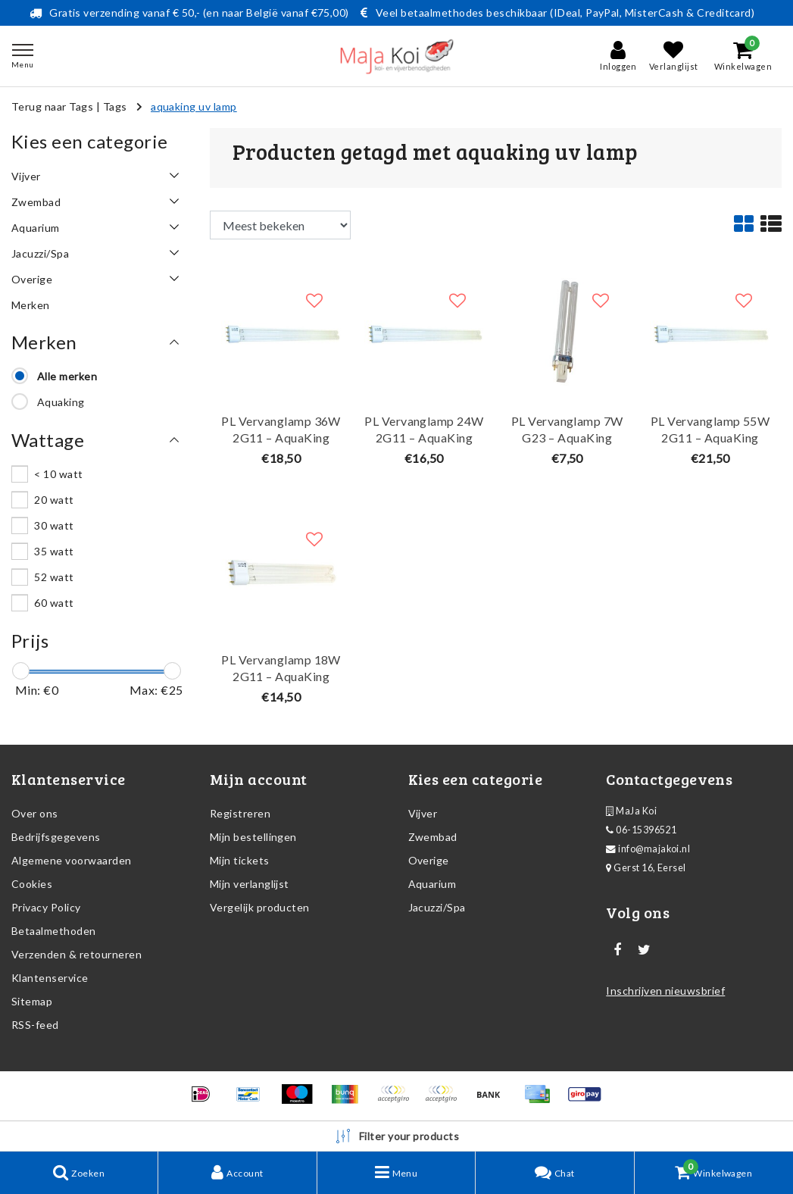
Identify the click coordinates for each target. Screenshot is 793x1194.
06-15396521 (641, 830)
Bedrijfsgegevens (56, 836)
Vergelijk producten (260, 907)
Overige (428, 860)
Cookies (31, 883)
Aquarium (432, 883)
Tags (115, 106)
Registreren (240, 813)
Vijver (423, 813)
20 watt (53, 499)
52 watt (53, 576)
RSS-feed (35, 1024)
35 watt (53, 551)
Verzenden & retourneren (76, 954)
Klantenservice (50, 977)
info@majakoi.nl (648, 849)
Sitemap (31, 1001)
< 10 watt (58, 473)
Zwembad (432, 836)
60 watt (53, 602)
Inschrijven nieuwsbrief (665, 990)
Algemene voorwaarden (71, 860)
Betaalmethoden (53, 930)
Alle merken (67, 376)
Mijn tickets (240, 860)
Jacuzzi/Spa (437, 907)
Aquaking (61, 401)
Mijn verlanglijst (249, 883)
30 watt (53, 525)
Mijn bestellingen (253, 836)
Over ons (34, 813)
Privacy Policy (46, 907)
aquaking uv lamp (194, 106)
